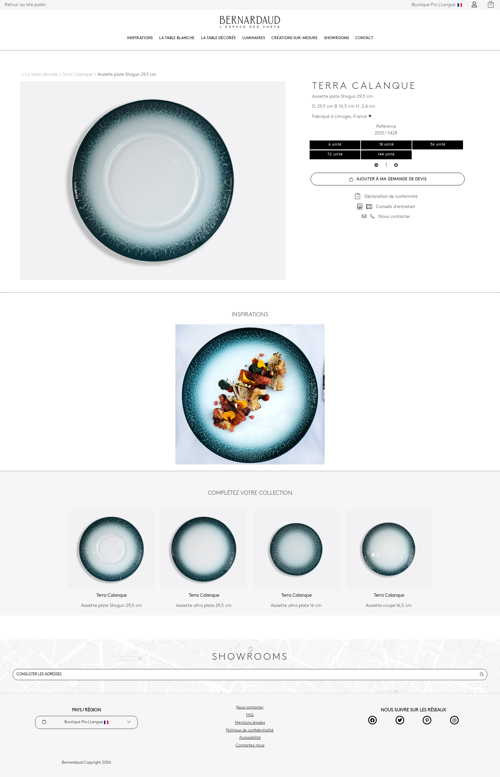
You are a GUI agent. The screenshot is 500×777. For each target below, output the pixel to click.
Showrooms (336, 38)
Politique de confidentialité (250, 730)
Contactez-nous (250, 745)
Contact (364, 38)
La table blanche (177, 38)
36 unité (437, 145)
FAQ (250, 715)
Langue (437, 5)
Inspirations (140, 38)
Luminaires (253, 38)
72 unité (335, 154)
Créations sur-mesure (294, 38)
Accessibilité (250, 738)
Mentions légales (250, 723)
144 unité (386, 154)
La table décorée (218, 38)
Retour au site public (25, 5)
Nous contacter (249, 707)
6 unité (335, 145)
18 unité (386, 145)
